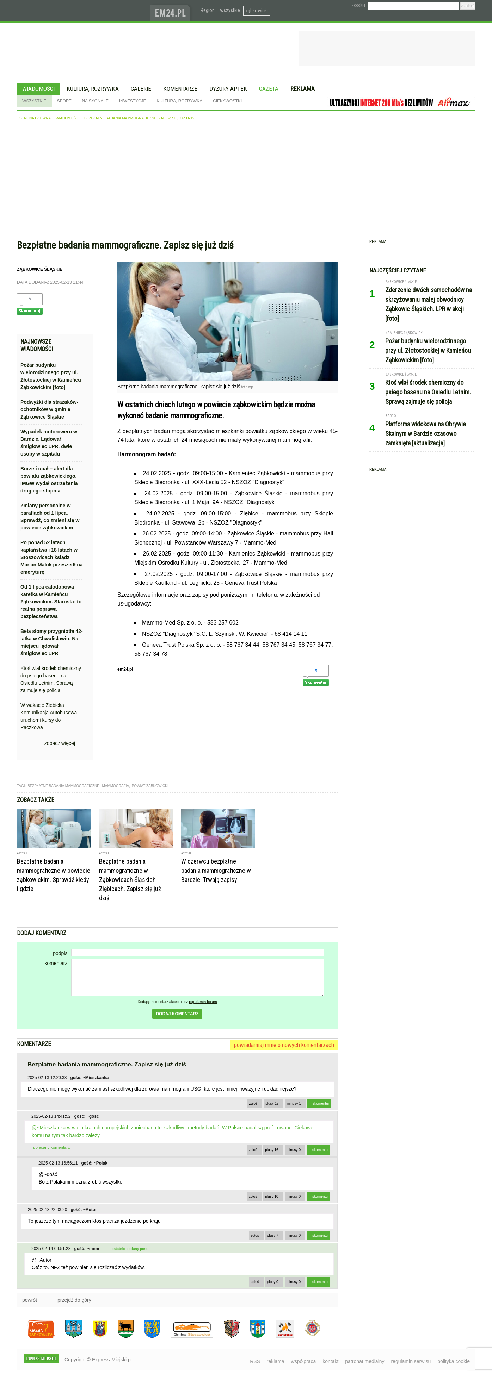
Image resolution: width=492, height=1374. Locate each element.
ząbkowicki (256, 10)
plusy (272, 1103)
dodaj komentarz (177, 1013)
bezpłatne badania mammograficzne (63, 786)
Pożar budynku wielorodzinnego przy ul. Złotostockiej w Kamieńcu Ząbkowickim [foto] (50, 376)
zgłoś (253, 1103)
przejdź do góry (74, 1300)
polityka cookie (453, 1361)
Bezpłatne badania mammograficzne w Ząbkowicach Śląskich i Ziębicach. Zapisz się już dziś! (130, 880)
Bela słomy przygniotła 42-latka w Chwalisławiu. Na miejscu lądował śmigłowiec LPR (51, 642)
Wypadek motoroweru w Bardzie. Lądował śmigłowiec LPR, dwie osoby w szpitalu (48, 443)
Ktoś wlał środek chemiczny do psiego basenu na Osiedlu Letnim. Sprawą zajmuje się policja (50, 679)
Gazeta (268, 88)
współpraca (303, 1361)
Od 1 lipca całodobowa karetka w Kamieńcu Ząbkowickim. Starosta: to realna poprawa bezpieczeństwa (50, 601)
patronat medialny (364, 1361)
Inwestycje (132, 101)
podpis (60, 953)
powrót (29, 1300)
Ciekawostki (227, 101)
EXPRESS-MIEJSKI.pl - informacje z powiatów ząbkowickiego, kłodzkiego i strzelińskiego (83, 11)
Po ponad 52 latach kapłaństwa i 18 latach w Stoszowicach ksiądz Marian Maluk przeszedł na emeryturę (51, 557)
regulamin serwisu (411, 1361)
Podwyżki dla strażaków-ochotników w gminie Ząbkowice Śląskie (49, 409)
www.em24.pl (171, 10)
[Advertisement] (246, 181)
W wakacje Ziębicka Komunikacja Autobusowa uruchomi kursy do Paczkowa (48, 716)
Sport (64, 101)
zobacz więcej (59, 743)
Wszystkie (34, 101)
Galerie (141, 88)
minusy (294, 1103)
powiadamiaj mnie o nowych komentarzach (284, 1044)
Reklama (302, 88)
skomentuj (321, 1103)
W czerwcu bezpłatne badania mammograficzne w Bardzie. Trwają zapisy (216, 870)
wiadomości (67, 118)
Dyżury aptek (228, 88)
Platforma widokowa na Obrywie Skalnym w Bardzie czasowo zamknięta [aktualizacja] (425, 433)
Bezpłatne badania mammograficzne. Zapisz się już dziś (139, 118)
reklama (275, 1361)
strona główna (35, 118)
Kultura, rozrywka (93, 88)
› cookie (358, 5)
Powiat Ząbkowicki (150, 786)
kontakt (330, 1361)
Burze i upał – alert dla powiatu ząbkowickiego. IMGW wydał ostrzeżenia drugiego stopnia (49, 480)
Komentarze (180, 88)
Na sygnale (95, 101)
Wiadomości (38, 88)
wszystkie (230, 10)
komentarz (55, 963)
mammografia (115, 786)
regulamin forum (203, 1002)
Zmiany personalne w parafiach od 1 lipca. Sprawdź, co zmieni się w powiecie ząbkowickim (49, 517)
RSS (255, 1361)
